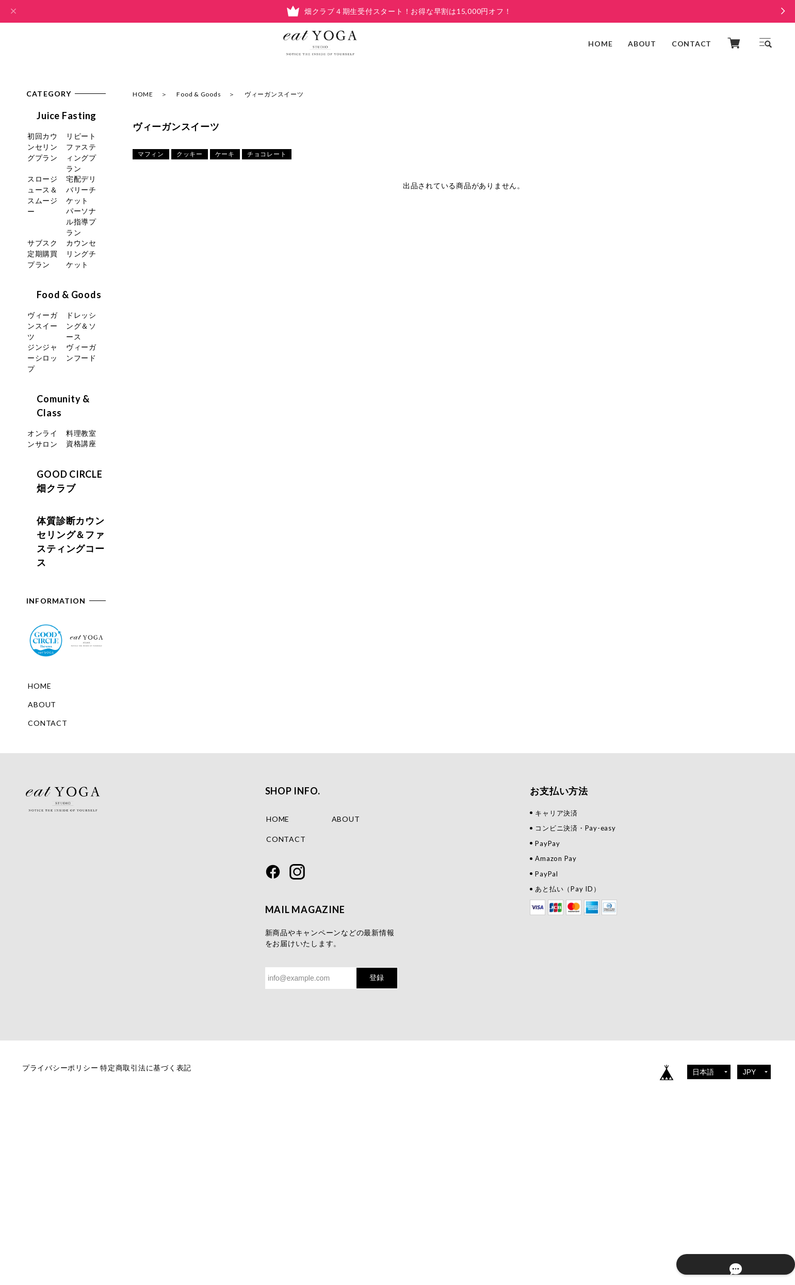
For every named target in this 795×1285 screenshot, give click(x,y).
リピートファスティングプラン (62, 173)
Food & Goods (198, 94)
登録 (376, 1132)
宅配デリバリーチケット (62, 232)
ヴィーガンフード (58, 442)
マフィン (151, 154)
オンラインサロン (58, 507)
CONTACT (691, 43)
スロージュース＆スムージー (62, 203)
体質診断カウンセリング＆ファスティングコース (65, 624)
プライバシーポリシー (60, 1221)
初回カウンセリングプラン (62, 144)
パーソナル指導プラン (62, 261)
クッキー (189, 154)
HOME (600, 43)
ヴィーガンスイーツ (62, 376)
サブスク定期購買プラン (62, 291)
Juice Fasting (56, 115)
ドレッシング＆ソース (62, 400)
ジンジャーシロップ (62, 424)
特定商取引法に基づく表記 (161, 1221)
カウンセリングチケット (62, 320)
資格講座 (43, 544)
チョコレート (267, 154)
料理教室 (43, 526)
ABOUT (642, 43)
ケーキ (225, 154)
